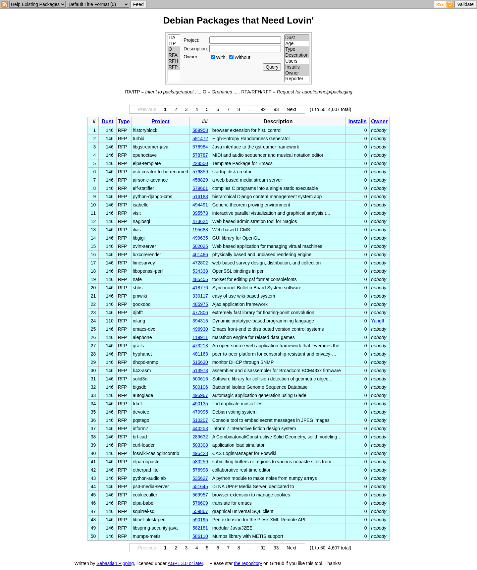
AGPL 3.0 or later (185, 563)
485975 (200, 304)
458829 (200, 180)
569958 (200, 130)
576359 (200, 171)
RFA (174, 55)
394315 (200, 320)
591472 (200, 138)
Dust (297, 38)
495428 (200, 453)
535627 (200, 478)
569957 (200, 494)
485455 (200, 279)
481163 (200, 354)
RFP (174, 67)
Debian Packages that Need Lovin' (238, 20)
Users (297, 61)
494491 (200, 204)
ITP (174, 44)
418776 (200, 287)
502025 (200, 246)
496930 (200, 329)
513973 (200, 370)
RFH (174, 61)
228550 (200, 163)
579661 (200, 188)
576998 (200, 470)
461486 (200, 254)
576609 (200, 503)
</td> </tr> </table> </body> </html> (374, 563)
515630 (200, 362)
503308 (200, 445)
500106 (200, 387)
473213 (200, 345)
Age (297, 44)
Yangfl (377, 320)
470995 (200, 412)
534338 (200, 271)
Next (291, 109)
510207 (200, 420)
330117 (200, 296)
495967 (200, 395)
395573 (200, 213)
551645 (200, 486)
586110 (200, 536)
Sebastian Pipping (115, 563)
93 (276, 109)
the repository (248, 563)
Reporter (297, 79)
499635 (200, 238)
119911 (200, 337)
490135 (200, 403)
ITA (174, 38)
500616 (200, 378)
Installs (297, 67)
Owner (297, 73)
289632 (200, 436)
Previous (147, 109)
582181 (200, 528)
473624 (200, 221)
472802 (200, 262)
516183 (200, 196)
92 (263, 109)
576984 (200, 146)
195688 (200, 229)
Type (297, 49)
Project (160, 121)
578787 (200, 155)
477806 (200, 312)
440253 (200, 428)
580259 (200, 461)
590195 (200, 519)
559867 (200, 511)
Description (297, 55)
